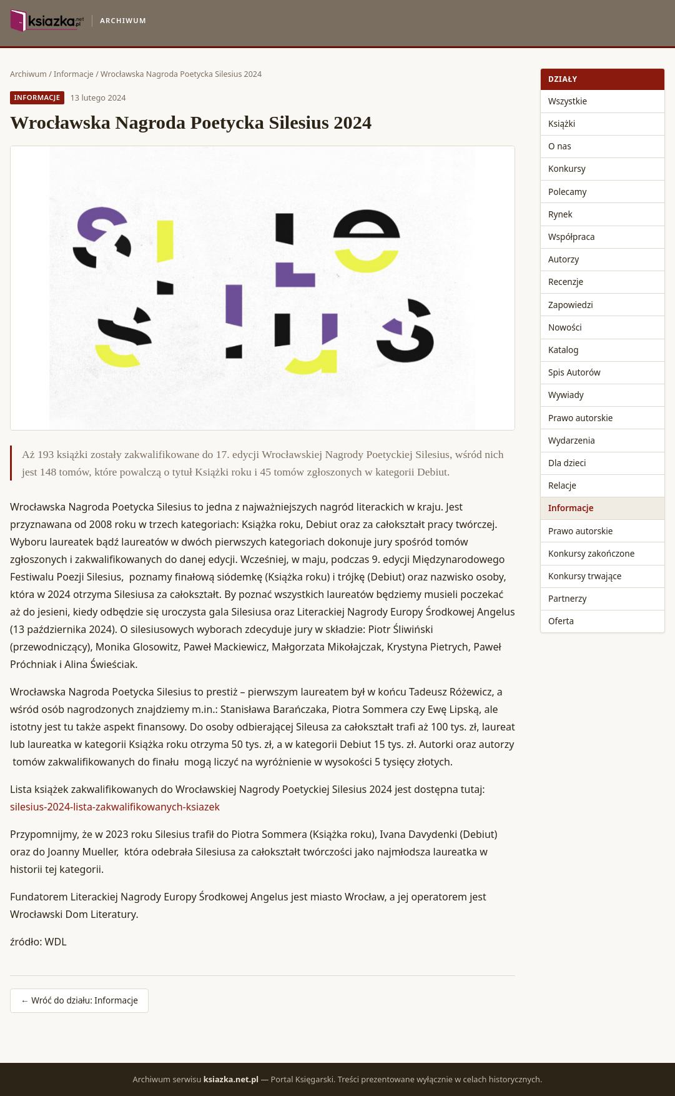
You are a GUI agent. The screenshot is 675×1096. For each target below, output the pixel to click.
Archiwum (28, 74)
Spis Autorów (574, 372)
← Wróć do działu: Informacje (79, 1000)
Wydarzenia (571, 440)
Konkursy (567, 168)
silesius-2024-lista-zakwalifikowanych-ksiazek (115, 807)
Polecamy (567, 191)
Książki (561, 123)
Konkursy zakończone (591, 553)
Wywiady (566, 395)
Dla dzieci (567, 463)
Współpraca (571, 236)
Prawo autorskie (580, 418)
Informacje (74, 74)
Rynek (560, 214)
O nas (559, 146)
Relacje (562, 485)
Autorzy (563, 259)
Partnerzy (567, 598)
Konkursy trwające (584, 576)
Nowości (565, 327)
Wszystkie (567, 101)
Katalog (563, 350)
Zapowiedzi (570, 305)
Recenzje (565, 281)
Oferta (561, 621)
